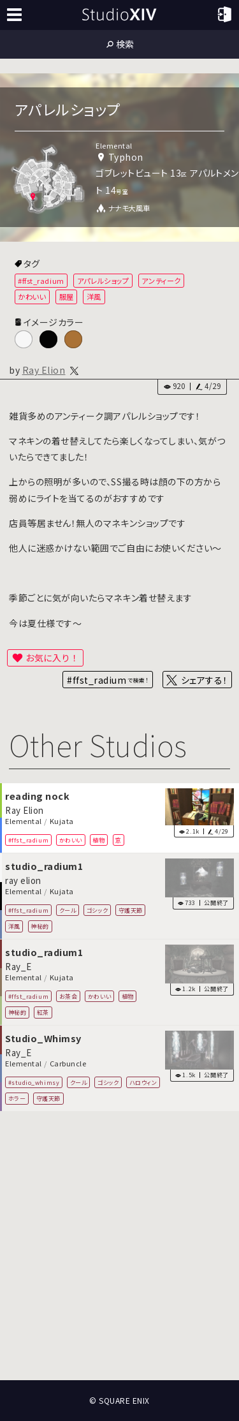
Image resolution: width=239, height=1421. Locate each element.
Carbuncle (68, 1064)
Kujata (62, 821)
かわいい (32, 296)
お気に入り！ (52, 657)
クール (67, 910)
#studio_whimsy (34, 1082)
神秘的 (40, 926)
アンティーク (160, 281)
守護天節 (131, 910)
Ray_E (18, 966)
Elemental (23, 821)
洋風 (94, 296)
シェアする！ (204, 680)
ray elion (23, 880)
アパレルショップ (103, 281)
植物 (98, 840)
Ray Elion (44, 370)
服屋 (66, 296)
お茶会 (68, 996)
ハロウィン (143, 1082)
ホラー (17, 1098)
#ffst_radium (41, 281)
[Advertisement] (119, 1246)
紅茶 (43, 1012)
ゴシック (97, 910)
